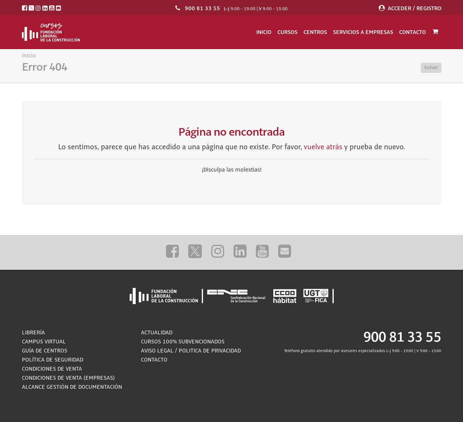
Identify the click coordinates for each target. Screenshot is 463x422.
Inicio (263, 32)
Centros (315, 32)
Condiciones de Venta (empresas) (68, 378)
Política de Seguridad (52, 360)
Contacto (412, 32)
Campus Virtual (44, 342)
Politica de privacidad (210, 351)
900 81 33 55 (202, 8)
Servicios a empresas (363, 32)
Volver (431, 67)
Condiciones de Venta (52, 369)
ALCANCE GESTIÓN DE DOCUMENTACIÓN (72, 387)
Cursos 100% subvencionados (183, 342)
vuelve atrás (323, 147)
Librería (33, 333)
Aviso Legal (157, 351)
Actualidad (156, 333)
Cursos (287, 32)
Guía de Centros (44, 351)
